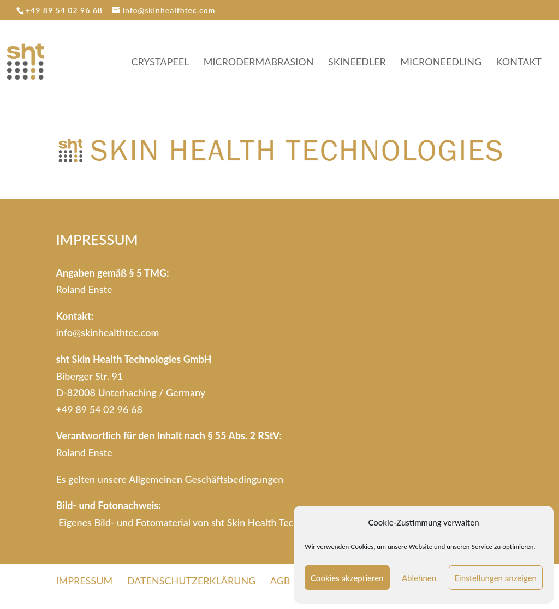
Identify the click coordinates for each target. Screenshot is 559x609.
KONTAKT (519, 63)
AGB (280, 581)
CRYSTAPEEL (160, 63)
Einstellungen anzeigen (496, 578)
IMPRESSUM (84, 581)
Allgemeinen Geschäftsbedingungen (206, 479)
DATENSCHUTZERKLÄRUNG (191, 581)
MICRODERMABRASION (259, 63)
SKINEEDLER (357, 63)
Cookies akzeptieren (347, 578)
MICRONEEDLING (440, 63)
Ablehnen (419, 578)
